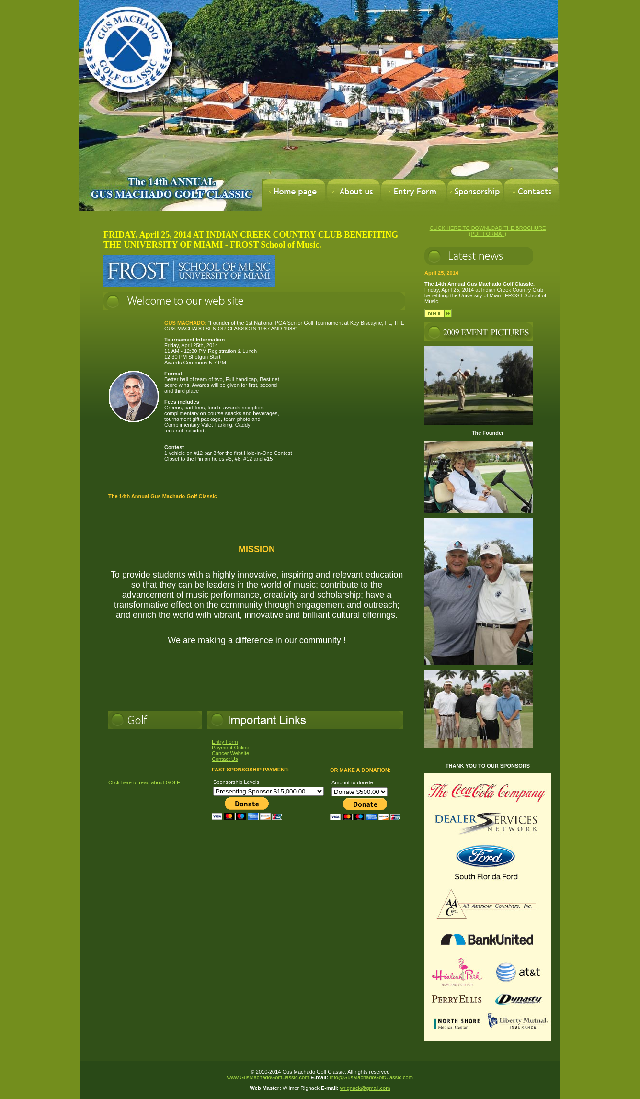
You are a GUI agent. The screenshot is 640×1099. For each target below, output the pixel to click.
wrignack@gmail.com (365, 1088)
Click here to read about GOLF (144, 782)
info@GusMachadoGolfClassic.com (371, 1077)
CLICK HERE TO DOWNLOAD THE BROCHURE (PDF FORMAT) (488, 231)
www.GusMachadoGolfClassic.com (268, 1077)
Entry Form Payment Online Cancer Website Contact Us (230, 750)
